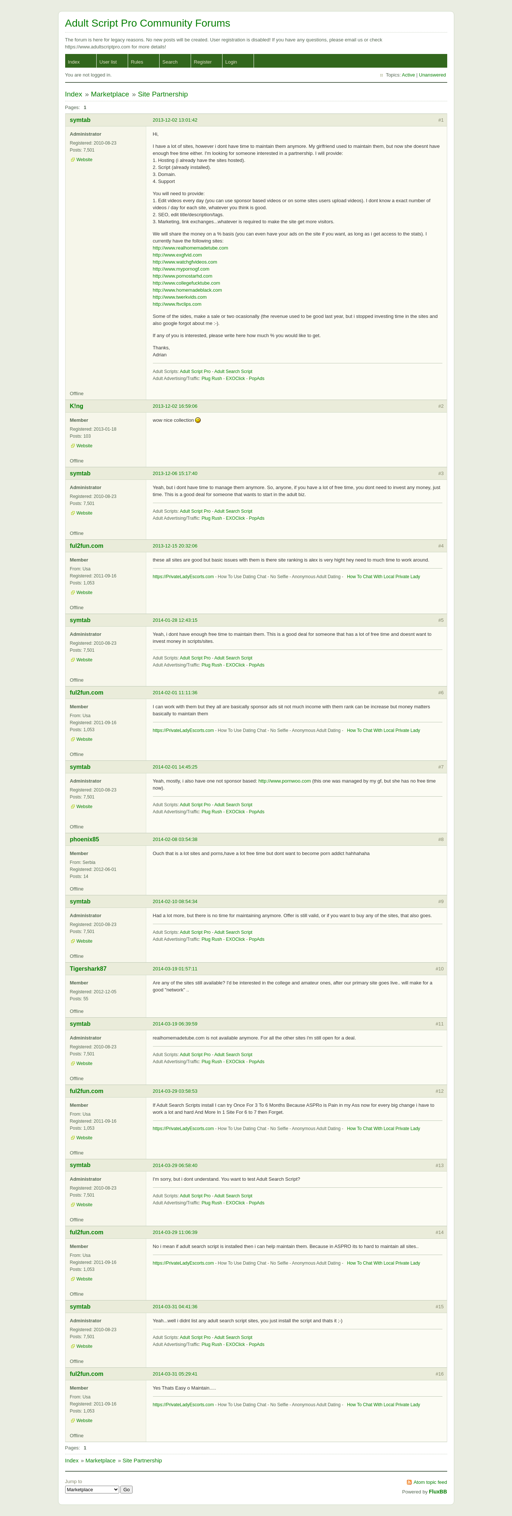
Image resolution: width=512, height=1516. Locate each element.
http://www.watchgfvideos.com (185, 262)
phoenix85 (84, 839)
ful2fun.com (87, 546)
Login (231, 62)
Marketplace (110, 94)
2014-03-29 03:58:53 (175, 1091)
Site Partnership (163, 94)
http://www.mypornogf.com (181, 269)
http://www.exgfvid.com (177, 255)
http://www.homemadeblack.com (187, 290)
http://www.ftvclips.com (177, 304)
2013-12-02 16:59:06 (175, 406)
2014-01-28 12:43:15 (175, 620)
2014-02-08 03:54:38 (175, 839)
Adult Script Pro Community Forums (148, 23)
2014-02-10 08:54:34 (175, 901)
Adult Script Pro (195, 371)
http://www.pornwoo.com (284, 781)
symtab (80, 120)
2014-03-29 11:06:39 (175, 1232)
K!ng (76, 406)
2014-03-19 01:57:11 (175, 968)
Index (74, 62)
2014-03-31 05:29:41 (175, 1374)
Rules (137, 62)
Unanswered (432, 75)
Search (170, 62)
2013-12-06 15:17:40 (175, 473)
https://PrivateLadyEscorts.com (183, 576)
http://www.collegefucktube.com (186, 283)
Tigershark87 (88, 969)
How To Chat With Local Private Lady (382, 576)
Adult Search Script (233, 371)
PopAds (256, 378)
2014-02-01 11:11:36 (175, 692)
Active (408, 75)
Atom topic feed (430, 1482)
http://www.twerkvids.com (180, 297)
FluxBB (438, 1492)
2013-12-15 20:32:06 (175, 546)
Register (203, 62)
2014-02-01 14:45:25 (175, 767)
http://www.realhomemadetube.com (190, 248)
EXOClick (235, 378)
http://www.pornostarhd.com (183, 276)
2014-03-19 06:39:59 (175, 1024)
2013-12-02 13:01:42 (175, 120)
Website (85, 159)
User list (108, 62)
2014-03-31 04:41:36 (175, 1306)
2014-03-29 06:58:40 (175, 1165)
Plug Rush (211, 378)
